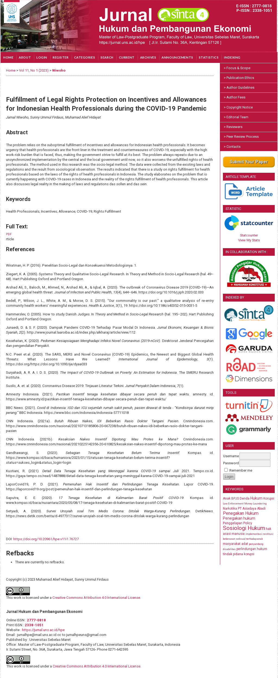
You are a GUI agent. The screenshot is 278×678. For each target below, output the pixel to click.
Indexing (232, 57)
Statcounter (249, 235)
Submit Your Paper (249, 161)
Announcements (177, 57)
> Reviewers (233, 127)
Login (41, 57)
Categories (84, 57)
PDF (9, 234)
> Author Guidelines (239, 87)
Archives (148, 57)
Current (127, 57)
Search (106, 57)
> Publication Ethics (239, 78)
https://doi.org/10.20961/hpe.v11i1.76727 (46, 539)
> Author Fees (234, 97)
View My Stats (249, 240)
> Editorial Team (236, 117)
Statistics (209, 57)
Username (231, 456)
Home (8, 57)
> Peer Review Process (241, 137)
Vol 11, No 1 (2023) (34, 70)
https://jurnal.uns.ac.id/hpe (43, 630)
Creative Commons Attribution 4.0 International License (96, 598)
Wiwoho (58, 70)
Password (231, 463)
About (25, 57)
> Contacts (232, 147)
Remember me (240, 470)
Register (61, 57)
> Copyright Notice (238, 107)
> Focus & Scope (237, 68)
